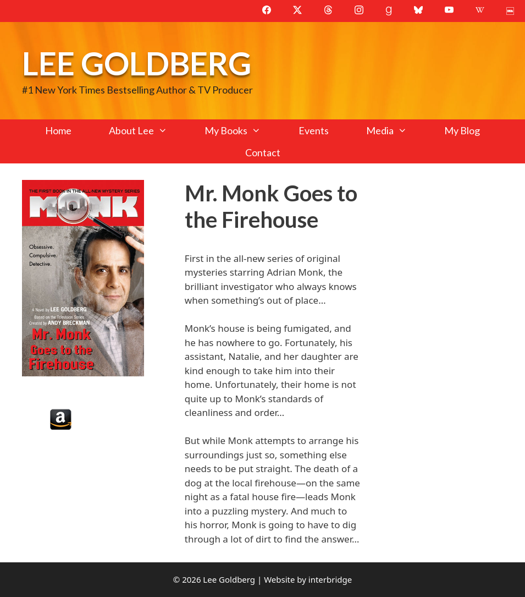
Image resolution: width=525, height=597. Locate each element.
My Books (242, 130)
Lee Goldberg (136, 63)
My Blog (462, 130)
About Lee (147, 130)
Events (314, 130)
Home (58, 130)
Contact (262, 152)
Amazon (60, 419)
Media (395, 130)
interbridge (330, 579)
